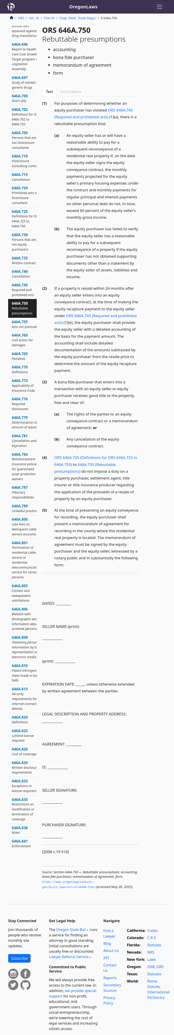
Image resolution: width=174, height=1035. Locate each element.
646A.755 (25, 324)
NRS (150, 952)
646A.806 (25, 619)
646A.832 (26, 786)
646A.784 (25, 466)
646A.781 (24, 440)
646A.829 (25, 767)
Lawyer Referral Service (69, 956)
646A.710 (26, 161)
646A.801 (27, 559)
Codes (152, 930)
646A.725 (26, 218)
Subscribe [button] (19, 958)
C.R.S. (152, 937)
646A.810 (27, 672)
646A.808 (26, 647)
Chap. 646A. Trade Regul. (77, 18)
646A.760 (22, 340)
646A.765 (20, 356)
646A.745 (23, 289)
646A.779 (25, 422)
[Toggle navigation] (159, 6)
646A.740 (21, 273)
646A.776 (20, 403)
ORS (21, 18)
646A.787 (23, 492)
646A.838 (20, 830)
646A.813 (26, 698)
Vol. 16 (34, 18)
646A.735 (24, 260)
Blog (107, 943)
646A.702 (26, 116)
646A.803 (21, 593)
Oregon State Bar (71, 929)
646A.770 (20, 369)
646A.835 (23, 809)
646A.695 (27, 28)
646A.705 (24, 140)
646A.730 (24, 242)
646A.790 (25, 508)
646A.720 (25, 195)
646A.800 (24, 526)
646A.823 (23, 735)
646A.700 (20, 98)
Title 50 (49, 18)
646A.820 (20, 719)
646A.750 (22, 308)
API (106, 957)
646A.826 (24, 751)
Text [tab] (49, 91)
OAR (151, 966)
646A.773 (23, 385)
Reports (110, 977)
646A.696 (26, 56)
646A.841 (21, 843)
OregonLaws (83, 7)
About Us (111, 950)
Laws (151, 959)
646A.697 (26, 82)
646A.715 (21, 177)
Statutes (154, 944)
